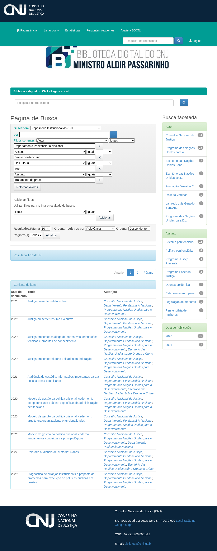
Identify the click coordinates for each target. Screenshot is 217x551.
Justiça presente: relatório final (47, 301)
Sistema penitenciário (180, 242)
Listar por (51, 30)
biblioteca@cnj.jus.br (138, 543)
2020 (169, 336)
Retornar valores (27, 187)
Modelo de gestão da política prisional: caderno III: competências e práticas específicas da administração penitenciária (63, 403)
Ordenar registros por (69, 228)
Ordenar (121, 228)
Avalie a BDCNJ (131, 30)
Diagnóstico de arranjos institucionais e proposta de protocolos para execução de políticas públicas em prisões (61, 478)
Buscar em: (22, 128)
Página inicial (27, 30)
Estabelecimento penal (180, 293)
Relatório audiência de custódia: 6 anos (53, 452)
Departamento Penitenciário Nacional (128, 305)
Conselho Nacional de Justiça (123, 301)
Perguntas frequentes (100, 30)
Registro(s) (21, 235)
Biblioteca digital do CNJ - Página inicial (41, 91)
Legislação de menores (181, 302)
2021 (169, 344)
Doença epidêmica (178, 284)
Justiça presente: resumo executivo (50, 319)
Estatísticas (72, 30)
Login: (196, 40)
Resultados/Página (27, 228)
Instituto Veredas (176, 195)
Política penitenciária (179, 250)
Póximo (148, 272)
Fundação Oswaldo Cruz (182, 186)
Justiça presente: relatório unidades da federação (60, 358)
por (16, 134)
